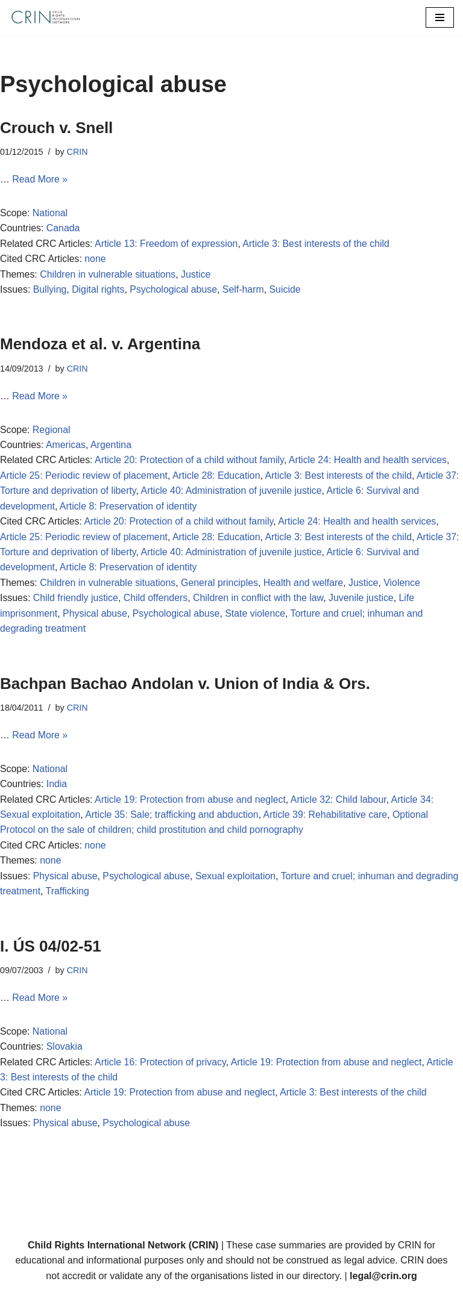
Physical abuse (95, 615)
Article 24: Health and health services (370, 461)
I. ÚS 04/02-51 (50, 950)
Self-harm (245, 290)
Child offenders (156, 600)
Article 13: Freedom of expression (167, 243)
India (57, 787)
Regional (52, 430)
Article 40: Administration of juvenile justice (233, 492)
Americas (66, 446)
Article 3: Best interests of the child (318, 243)
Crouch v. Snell (56, 128)
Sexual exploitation (237, 879)
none (96, 259)
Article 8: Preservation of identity (129, 507)
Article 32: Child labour (341, 802)
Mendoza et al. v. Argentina (102, 345)
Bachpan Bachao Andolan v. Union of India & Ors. (185, 686)
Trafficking (68, 895)
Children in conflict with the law (260, 600)
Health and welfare (305, 584)
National (50, 213)
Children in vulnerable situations (108, 275)
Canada (63, 228)
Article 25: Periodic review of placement (84, 477)
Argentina (112, 446)
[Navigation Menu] (440, 17)
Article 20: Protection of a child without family (190, 461)
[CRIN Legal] (45, 17)
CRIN (77, 152)
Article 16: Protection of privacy (161, 1066)
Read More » (40, 180)
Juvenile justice (364, 600)
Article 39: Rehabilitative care (327, 817)
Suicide (287, 290)
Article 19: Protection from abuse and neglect (191, 802)
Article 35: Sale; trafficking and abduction (173, 817)
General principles (221, 584)
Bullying (50, 290)
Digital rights (98, 290)
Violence (404, 584)
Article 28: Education (218, 477)
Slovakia (64, 1050)
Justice (197, 275)
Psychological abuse (175, 290)
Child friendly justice (76, 600)
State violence (257, 615)
